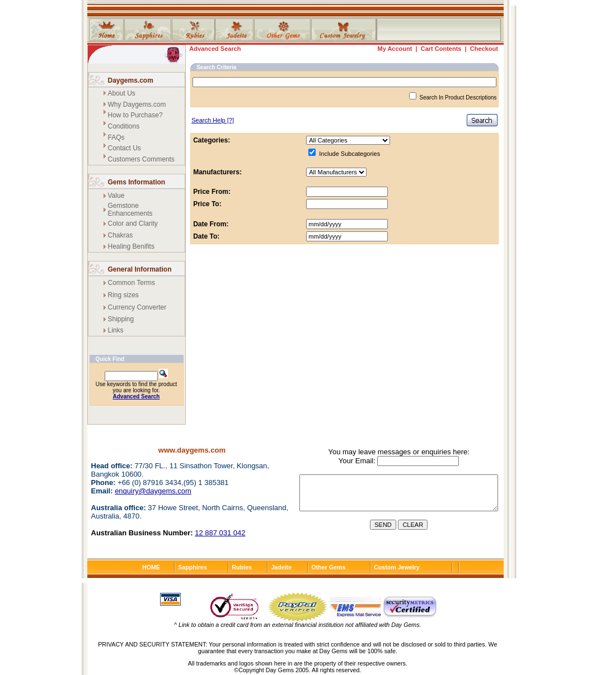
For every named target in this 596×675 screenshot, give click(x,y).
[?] (212, 120)
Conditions (124, 126)
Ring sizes (123, 295)
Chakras (120, 235)
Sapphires (192, 567)
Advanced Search (215, 48)
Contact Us (124, 148)
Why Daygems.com (137, 104)
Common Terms (131, 283)
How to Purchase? (135, 115)
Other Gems (328, 567)
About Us (121, 93)
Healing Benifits (131, 246)
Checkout (484, 48)
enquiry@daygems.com (153, 491)
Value (116, 195)
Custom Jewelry (397, 567)
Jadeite (281, 567)
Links (116, 330)
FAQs (116, 137)
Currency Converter (137, 307)
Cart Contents (441, 48)
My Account (394, 48)
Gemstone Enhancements (130, 209)
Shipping (121, 319)
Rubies (242, 567)
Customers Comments (141, 159)
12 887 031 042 (220, 533)
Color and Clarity (133, 223)
